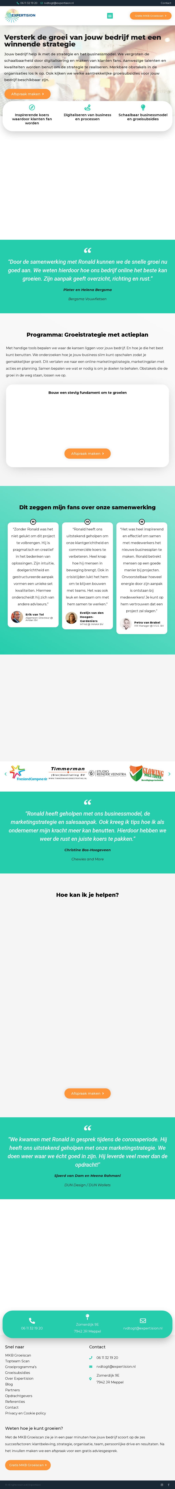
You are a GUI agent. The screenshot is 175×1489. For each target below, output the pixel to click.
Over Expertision (19, 1378)
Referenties (15, 1402)
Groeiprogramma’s (21, 1367)
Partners (12, 1390)
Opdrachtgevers (18, 1396)
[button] (110, 16)
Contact (166, 3)
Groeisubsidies (17, 1373)
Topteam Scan (17, 1361)
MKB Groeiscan (18, 1355)
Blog (9, 1384)
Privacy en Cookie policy (25, 1413)
